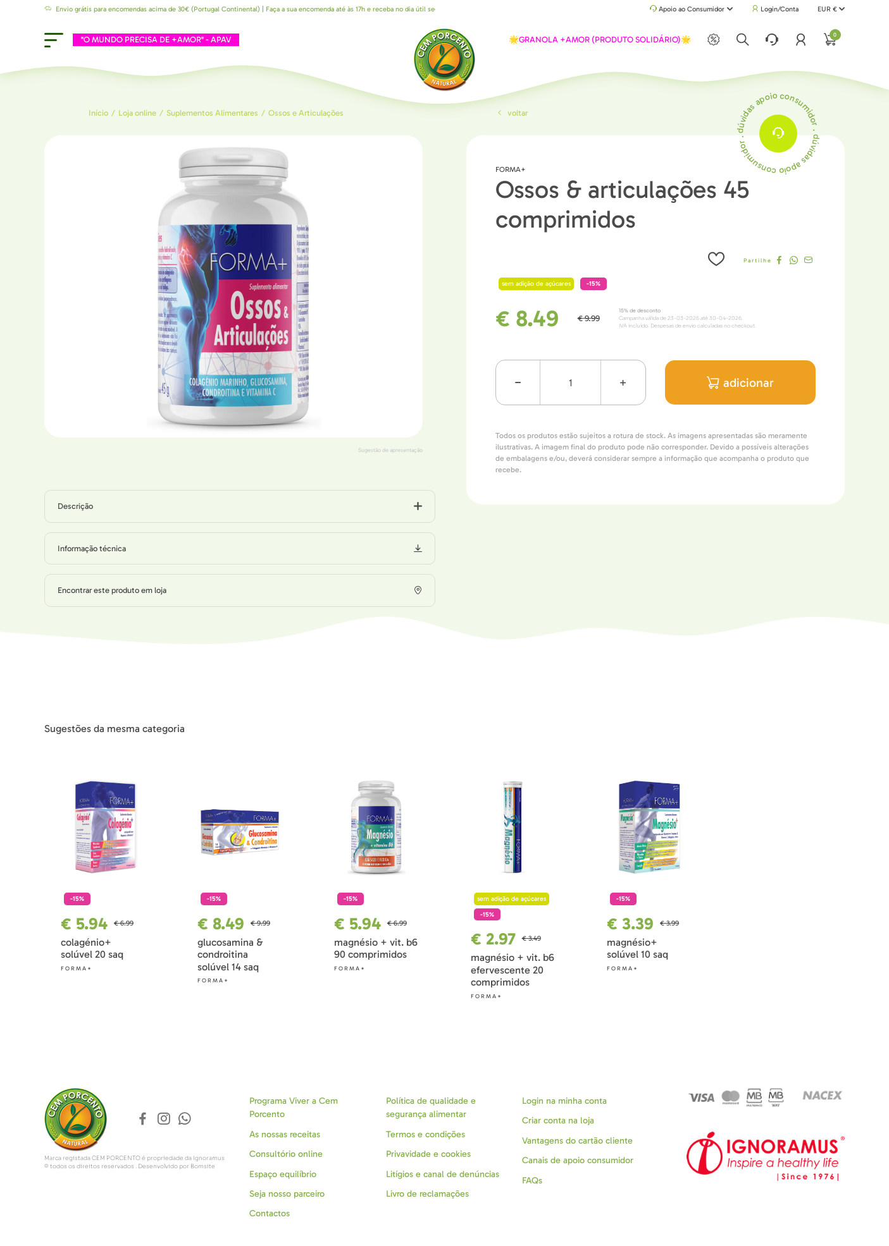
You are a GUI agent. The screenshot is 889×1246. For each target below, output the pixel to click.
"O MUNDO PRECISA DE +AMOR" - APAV (156, 39)
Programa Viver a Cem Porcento (293, 1108)
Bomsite (202, 1166)
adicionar (740, 383)
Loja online (137, 113)
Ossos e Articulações (306, 113)
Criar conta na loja (558, 1120)
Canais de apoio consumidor (577, 1160)
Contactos (269, 1213)
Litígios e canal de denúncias (442, 1174)
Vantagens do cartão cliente (577, 1140)
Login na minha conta (564, 1101)
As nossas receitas (284, 1134)
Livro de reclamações (427, 1193)
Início (98, 113)
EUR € (831, 9)
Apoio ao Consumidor (691, 9)
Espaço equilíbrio (282, 1174)
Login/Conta (775, 9)
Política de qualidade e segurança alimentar (431, 1108)
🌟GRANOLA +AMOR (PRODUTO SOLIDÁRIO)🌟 (600, 39)
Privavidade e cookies (428, 1154)
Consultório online (286, 1154)
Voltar (511, 113)
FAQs (532, 1180)
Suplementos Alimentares (212, 113)
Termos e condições (425, 1134)
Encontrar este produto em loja (112, 590)
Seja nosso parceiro (287, 1193)
